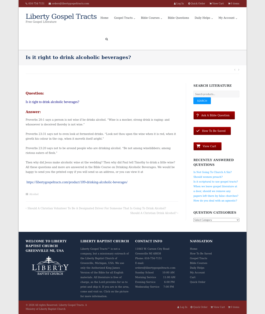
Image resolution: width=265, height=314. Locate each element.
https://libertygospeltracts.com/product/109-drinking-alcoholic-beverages (76, 182)
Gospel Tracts (123, 17)
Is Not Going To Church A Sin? (212, 172)
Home (104, 17)
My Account (226, 17)
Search (202, 100)
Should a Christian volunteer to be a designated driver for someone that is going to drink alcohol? (97, 208)
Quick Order (197, 282)
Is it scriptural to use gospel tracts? (215, 181)
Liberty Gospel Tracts (71, 305)
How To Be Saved (201, 253)
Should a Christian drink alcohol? (153, 213)
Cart (192, 277)
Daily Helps (202, 17)
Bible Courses (150, 17)
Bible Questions (178, 17)
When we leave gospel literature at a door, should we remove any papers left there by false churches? (215, 191)
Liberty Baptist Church (99, 258)
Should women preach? (208, 176)
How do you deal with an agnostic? (215, 200)
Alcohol (34, 194)
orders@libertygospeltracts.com (70, 3)
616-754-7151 (36, 3)
